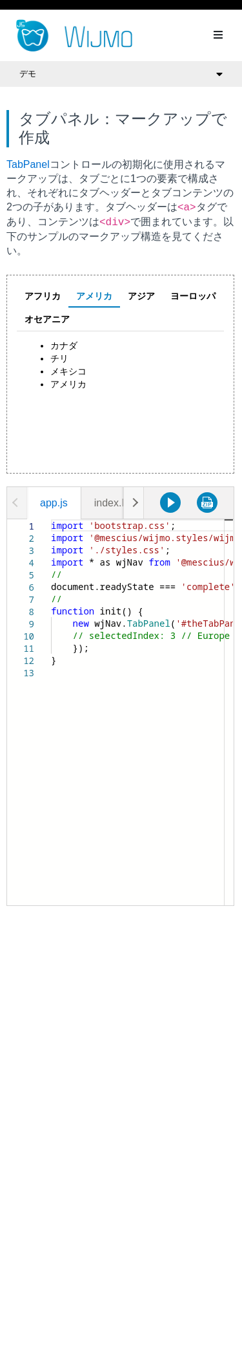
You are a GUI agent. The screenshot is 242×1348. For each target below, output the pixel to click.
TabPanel (28, 164)
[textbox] (51, 519)
